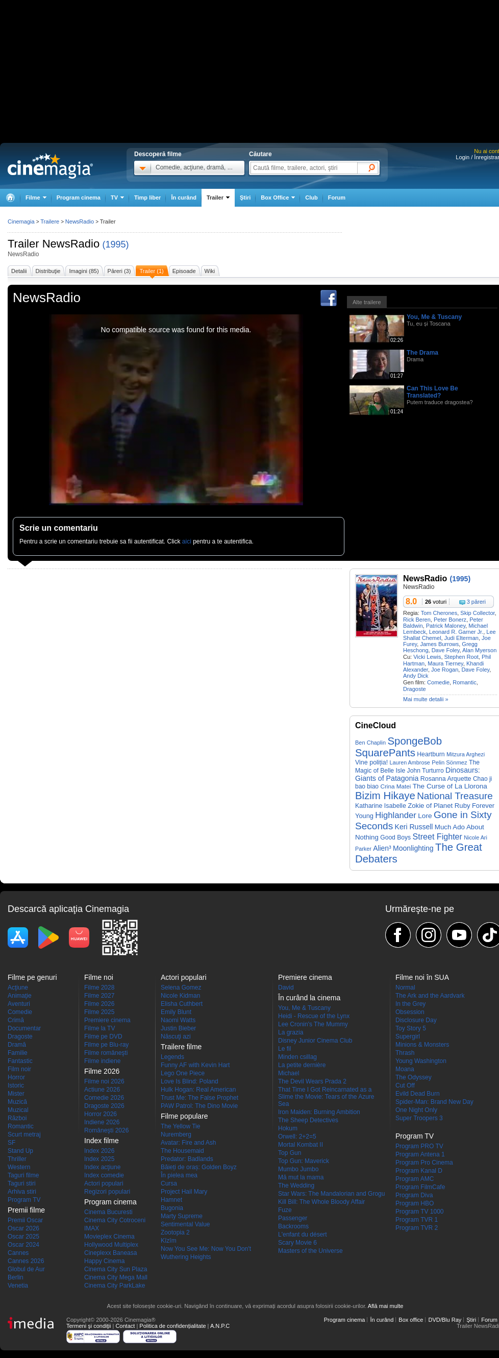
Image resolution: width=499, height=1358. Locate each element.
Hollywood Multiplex (111, 1244)
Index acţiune (102, 1167)
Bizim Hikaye (385, 795)
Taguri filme (23, 1175)
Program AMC (414, 1178)
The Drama (422, 352)
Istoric (16, 1085)
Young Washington (420, 1061)
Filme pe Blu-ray (106, 1044)
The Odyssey (413, 1077)
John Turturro (425, 770)
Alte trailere (367, 302)
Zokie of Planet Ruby (439, 805)
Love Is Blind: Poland (189, 1081)
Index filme (101, 1141)
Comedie (438, 682)
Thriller (17, 1159)
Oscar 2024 (23, 1244)
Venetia (18, 1285)
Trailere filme (181, 1047)
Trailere (49, 221)
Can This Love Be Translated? (432, 392)
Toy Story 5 (410, 1028)
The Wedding (296, 1185)
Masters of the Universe (310, 1250)
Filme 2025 (99, 1012)
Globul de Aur (26, 1269)
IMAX (91, 1228)
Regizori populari (107, 1191)
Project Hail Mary (184, 1191)
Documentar (24, 1028)
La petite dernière (302, 1065)
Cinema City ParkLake (114, 1285)
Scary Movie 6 (297, 1242)
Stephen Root (461, 657)
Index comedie (104, 1175)
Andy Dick (416, 676)
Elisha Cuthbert (182, 1003)
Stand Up (20, 1150)
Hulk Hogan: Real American (198, 1089)
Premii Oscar (25, 1220)
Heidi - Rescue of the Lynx (314, 1016)
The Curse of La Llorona (450, 786)
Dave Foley (446, 650)
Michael (288, 1073)
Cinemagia (21, 221)
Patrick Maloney (445, 626)
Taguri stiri (22, 1183)
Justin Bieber (178, 1028)
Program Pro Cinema (424, 1162)
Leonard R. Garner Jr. (456, 632)
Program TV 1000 (419, 1211)
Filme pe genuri (32, 977)
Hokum (287, 1128)
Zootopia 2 (175, 1232)
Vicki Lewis (427, 657)
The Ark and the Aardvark (429, 995)
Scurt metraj (24, 1134)
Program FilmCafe (420, 1187)
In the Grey (410, 1003)
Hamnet (171, 1199)
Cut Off (405, 1085)
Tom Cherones (439, 613)
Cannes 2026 (26, 1261)
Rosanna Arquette (445, 778)
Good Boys (395, 837)
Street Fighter (437, 836)
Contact (125, 1326)
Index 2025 (99, 1159)
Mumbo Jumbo (298, 1169)
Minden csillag (297, 1056)
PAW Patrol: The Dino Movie (199, 1105)
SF (11, 1142)
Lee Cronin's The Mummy (313, 1024)
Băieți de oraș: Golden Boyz (199, 1167)
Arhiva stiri (22, 1191)
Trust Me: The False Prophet (199, 1097)
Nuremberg (176, 1134)
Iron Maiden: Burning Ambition (319, 1112)
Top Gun (289, 1152)
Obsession (410, 1012)
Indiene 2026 (101, 1122)
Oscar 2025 (23, 1236)
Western (19, 1167)
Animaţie (20, 995)
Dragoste (414, 689)
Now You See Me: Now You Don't (206, 1248)
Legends (172, 1056)
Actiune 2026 (102, 1089)
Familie (18, 1052)
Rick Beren (417, 619)
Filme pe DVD (103, 1036)
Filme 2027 (99, 995)
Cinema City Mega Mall (115, 1277)
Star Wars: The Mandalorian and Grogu (331, 1193)
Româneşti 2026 (106, 1130)
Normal (405, 987)
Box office (410, 1320)
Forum (336, 197)
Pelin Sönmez (449, 762)
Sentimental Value (185, 1224)
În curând (183, 197)
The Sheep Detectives (308, 1120)
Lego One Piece (183, 1073)
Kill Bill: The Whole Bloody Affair (321, 1201)
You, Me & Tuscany (434, 316)
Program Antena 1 (420, 1154)
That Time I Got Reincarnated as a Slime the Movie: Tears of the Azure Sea (326, 1096)
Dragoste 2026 (104, 1105)
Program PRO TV (419, 1146)
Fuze (285, 1210)
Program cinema (79, 197)
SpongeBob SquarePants (398, 746)
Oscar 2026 (23, 1228)
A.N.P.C (220, 1326)
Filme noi (98, 977)
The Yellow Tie (180, 1126)
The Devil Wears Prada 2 (312, 1081)
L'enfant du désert (302, 1234)
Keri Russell (414, 827)
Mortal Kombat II (300, 1144)
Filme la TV (99, 1028)
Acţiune (18, 987)
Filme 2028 (99, 987)
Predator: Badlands (187, 1159)
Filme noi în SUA (422, 977)
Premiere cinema (107, 1020)
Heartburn (430, 754)
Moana (404, 1069)
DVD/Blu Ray (444, 1320)
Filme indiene (102, 1061)
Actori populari (103, 1183)
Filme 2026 (99, 1003)
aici (186, 541)
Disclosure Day (416, 1020)
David (286, 987)
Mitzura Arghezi (465, 754)
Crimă (16, 1020)
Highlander (395, 815)
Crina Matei (395, 786)
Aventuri (19, 1003)
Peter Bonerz (450, 619)
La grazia (290, 1032)
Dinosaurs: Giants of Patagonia (417, 774)
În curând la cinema (309, 998)
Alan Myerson (479, 650)
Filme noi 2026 (104, 1081)
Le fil (284, 1048)
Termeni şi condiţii (88, 1326)
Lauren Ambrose (410, 762)
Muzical (18, 1110)
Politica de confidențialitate (172, 1326)
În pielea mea (179, 1175)
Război (17, 1118)
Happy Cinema (104, 1261)
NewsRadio (71, 243)
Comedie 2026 (104, 1097)
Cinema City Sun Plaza (115, 1269)
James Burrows (439, 644)
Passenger (292, 1218)
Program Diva (414, 1195)
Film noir (19, 1069)
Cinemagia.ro (50, 166)
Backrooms (293, 1226)
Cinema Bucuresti (108, 1212)
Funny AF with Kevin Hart (195, 1065)
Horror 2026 (100, 1114)
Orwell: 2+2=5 (297, 1136)
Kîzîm (169, 1240)
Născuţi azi (176, 1036)
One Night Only (416, 1110)
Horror (16, 1077)
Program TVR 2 (416, 1227)
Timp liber (147, 197)
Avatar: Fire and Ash (188, 1142)
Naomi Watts (178, 1020)
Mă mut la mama (300, 1177)
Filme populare (184, 1116)
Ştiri (245, 197)
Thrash (404, 1052)
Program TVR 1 (416, 1219)
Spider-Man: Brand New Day (434, 1101)
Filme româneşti (106, 1052)
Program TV (24, 1199)
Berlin (15, 1277)
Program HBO (414, 1203)
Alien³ (382, 848)
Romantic (464, 682)
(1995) (115, 244)
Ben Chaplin (370, 742)
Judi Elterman (461, 638)
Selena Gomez (181, 987)
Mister (16, 1093)
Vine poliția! (371, 762)
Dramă (17, 1044)
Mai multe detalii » (425, 699)
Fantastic (20, 1061)
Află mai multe (386, 1306)
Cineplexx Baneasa (110, 1252)
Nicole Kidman (180, 995)
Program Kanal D (418, 1170)
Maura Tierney (445, 663)
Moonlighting (413, 848)
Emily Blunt (176, 1012)
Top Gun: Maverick (303, 1161)
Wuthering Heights (186, 1257)
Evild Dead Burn (417, 1093)
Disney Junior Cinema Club (315, 1040)
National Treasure (455, 796)
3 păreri (476, 602)
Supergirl (407, 1036)
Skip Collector (477, 613)
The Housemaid (182, 1150)
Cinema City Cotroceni (114, 1220)
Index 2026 (99, 1150)
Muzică (17, 1101)
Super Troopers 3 (419, 1118)
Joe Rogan (444, 669)
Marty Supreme (182, 1216)
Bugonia (172, 1208)
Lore (425, 816)
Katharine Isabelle (380, 805)
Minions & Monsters (422, 1044)
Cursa (169, 1183)
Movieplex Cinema (109, 1236)
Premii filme (26, 1210)
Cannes (18, 1252)
